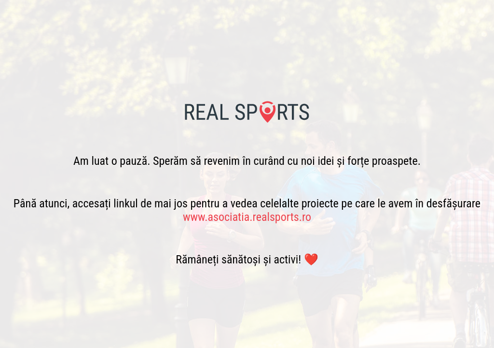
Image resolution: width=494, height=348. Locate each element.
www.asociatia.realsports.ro (247, 217)
